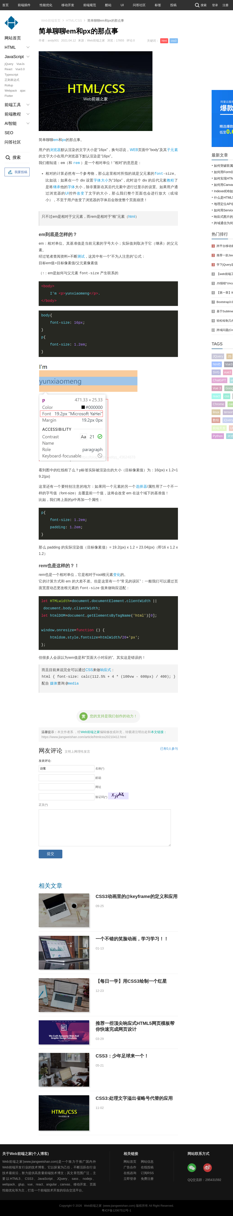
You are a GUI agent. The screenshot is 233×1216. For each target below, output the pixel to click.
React (8, 69)
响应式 (105, 670)
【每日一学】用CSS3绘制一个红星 (131, 980)
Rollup (9, 85)
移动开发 (67, 5)
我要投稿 (17, 172)
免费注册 (147, 1178)
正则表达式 (12, 80)
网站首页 (13, 38)
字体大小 (101, 180)
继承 (56, 187)
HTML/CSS (74, 20)
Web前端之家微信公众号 (192, 1167)
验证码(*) (101, 796)
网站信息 (147, 1161)
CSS (89, 670)
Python (218, 436)
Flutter (9, 95)
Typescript (11, 74)
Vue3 (229, 364)
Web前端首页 (51, 20)
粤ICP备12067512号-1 (116, 1210)
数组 (216, 420)
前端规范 (89, 5)
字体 (71, 187)
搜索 (200, 5)
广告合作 (130, 1167)
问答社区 (139, 5)
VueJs (20, 64)
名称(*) (99, 768)
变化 (116, 574)
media (73, 683)
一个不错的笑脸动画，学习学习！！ (132, 938)
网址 (98, 786)
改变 (80, 193)
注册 (225, 5)
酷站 (108, 5)
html (131, 216)
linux (216, 412)
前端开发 (219, 428)
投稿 (173, 5)
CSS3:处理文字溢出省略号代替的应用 (134, 1098)
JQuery (218, 356)
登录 (215, 5)
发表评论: (45, 760)
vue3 (227, 372)
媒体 (53, 683)
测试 (81, 256)
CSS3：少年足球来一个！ (122, 1055)
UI (122, 5)
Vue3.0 (20, 69)
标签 (158, 5)
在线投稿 (147, 1167)
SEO (9, 133)
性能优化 (46, 5)
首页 (5, 5)
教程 (170, 180)
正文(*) (43, 804)
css (226, 396)
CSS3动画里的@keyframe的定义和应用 (136, 896)
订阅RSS (147, 1173)
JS (229, 356)
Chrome (218, 404)
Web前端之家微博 (207, 1167)
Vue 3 (217, 388)
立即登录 (130, 1178)
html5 (216, 364)
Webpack (11, 90)
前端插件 (24, 5)
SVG (216, 372)
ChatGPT (219, 380)
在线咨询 (130, 1173)
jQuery (9, 64)
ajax (22, 90)
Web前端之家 (90, 732)
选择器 (141, 486)
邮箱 (98, 777)
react (216, 396)
